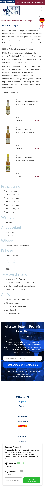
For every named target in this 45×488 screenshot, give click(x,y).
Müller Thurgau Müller (24, 157)
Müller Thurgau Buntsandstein (27, 101)
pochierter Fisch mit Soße (15, 306)
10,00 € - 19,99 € (11, 195)
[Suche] (39, 16)
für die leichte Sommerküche (16, 299)
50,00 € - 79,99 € (11, 205)
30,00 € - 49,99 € (11, 202)
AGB (22, 445)
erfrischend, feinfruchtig (14, 279)
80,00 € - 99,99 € (11, 209)
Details (37, 120)
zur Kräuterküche (12, 313)
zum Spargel (10, 310)
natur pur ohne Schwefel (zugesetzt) (19, 282)
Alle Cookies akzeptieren (32, 483)
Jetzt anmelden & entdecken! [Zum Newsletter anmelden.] (23, 364)
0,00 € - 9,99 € (10, 191)
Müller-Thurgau (27, 20)
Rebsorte (15, 20)
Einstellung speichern (13, 483)
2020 (7, 265)
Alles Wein (6, 20)
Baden (9, 235)
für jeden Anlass (11, 303)
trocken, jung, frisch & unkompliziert (19, 286)
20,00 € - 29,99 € (11, 198)
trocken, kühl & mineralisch (15, 289)
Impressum (22, 441)
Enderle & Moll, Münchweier (16, 245)
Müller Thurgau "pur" (24, 129)
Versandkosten (22, 421)
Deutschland (10, 232)
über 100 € (9, 212)
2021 (7, 269)
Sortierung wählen (10, 92)
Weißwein (9, 222)
